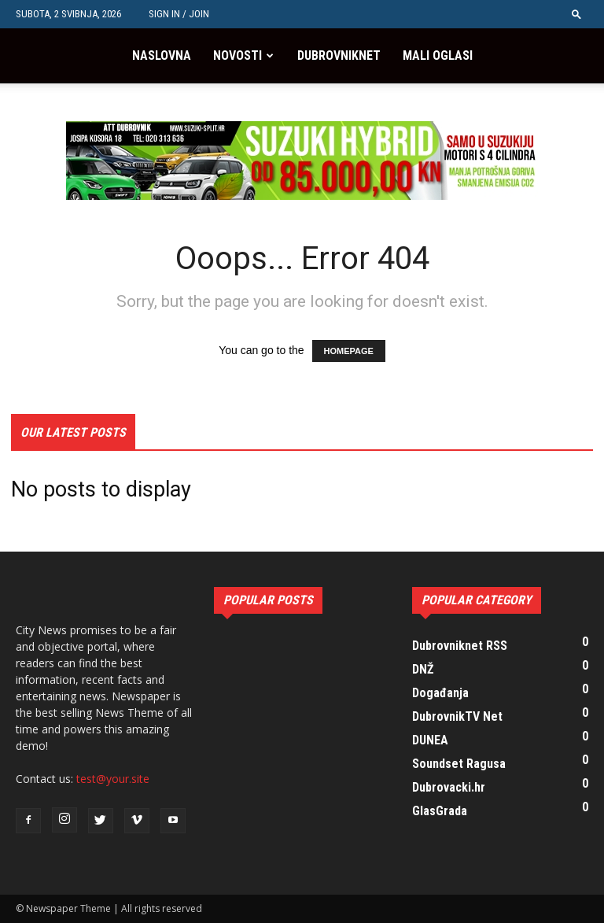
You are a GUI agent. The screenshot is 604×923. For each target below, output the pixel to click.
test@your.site (112, 778)
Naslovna (161, 55)
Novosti (237, 55)
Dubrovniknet (339, 55)
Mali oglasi (438, 55)
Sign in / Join (179, 14)
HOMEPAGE (349, 351)
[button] (576, 14)
